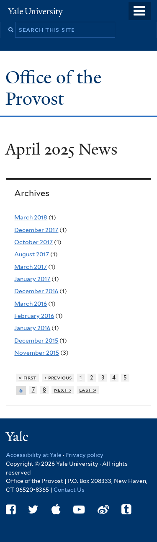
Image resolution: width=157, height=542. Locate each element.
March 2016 (30, 303)
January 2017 (32, 279)
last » (87, 390)
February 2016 (34, 315)
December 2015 (36, 340)
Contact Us (69, 489)
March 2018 (30, 217)
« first (27, 377)
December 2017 (36, 230)
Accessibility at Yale (34, 455)
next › (62, 390)
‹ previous (58, 377)
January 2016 (32, 328)
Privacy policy (84, 455)
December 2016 (36, 291)
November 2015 (36, 352)
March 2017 (30, 266)
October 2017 (33, 242)
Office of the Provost (53, 88)
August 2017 (31, 254)
